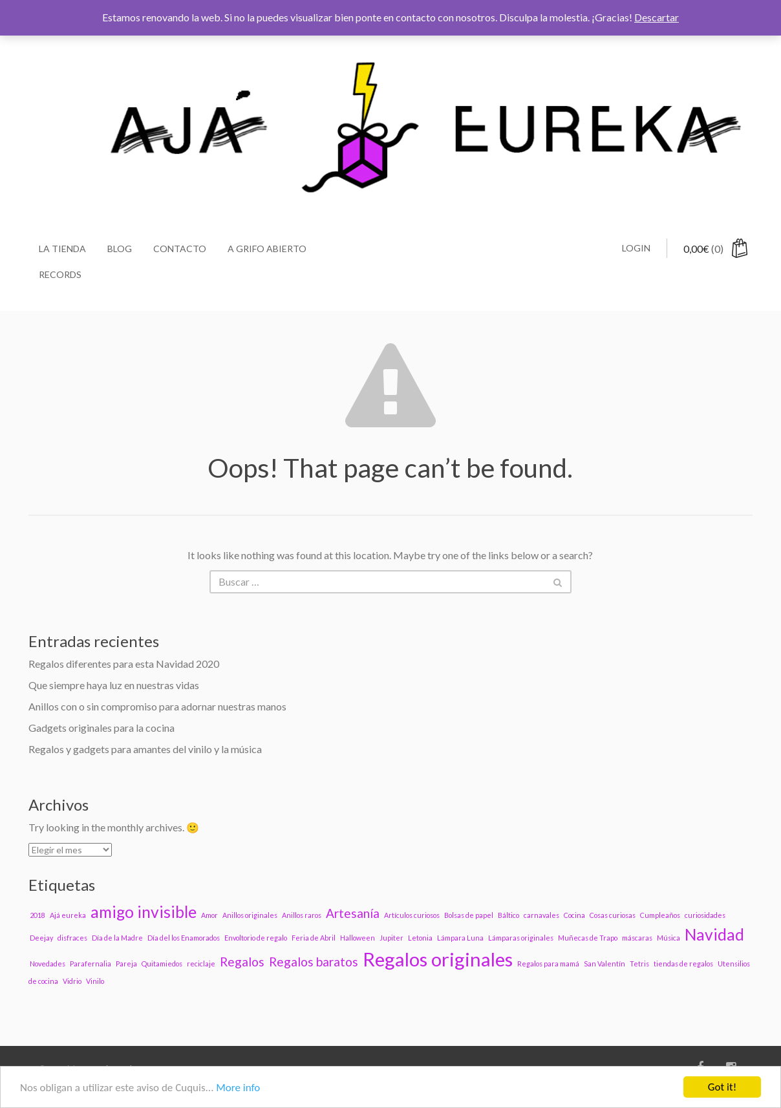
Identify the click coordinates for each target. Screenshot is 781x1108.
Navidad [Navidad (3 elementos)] (714, 934)
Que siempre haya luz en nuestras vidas (113, 685)
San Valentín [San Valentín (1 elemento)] (604, 963)
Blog (119, 248)
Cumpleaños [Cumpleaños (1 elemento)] (660, 915)
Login (636, 247)
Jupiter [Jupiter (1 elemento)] (391, 937)
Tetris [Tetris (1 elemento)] (639, 963)
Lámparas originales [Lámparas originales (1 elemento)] (520, 937)
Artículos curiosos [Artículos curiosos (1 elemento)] (412, 915)
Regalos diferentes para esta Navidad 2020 (123, 663)
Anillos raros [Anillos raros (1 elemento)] (301, 915)
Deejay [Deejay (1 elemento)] (41, 937)
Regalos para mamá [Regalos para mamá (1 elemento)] (548, 963)
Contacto (179, 248)
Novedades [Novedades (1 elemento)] (47, 963)
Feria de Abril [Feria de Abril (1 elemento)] (314, 937)
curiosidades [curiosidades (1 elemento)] (705, 915)
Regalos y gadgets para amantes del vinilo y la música (145, 749)
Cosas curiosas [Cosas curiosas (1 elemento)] (613, 915)
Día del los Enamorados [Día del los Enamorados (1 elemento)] (183, 937)
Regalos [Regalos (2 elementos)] (242, 961)
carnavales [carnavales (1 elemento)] (541, 915)
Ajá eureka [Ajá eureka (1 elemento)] (68, 915)
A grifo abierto (267, 248)
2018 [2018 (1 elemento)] (37, 915)
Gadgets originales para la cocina (101, 727)
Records (60, 274)
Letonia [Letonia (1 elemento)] (420, 937)
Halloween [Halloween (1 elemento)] (357, 937)
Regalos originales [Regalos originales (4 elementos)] (438, 959)
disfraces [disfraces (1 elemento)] (72, 937)
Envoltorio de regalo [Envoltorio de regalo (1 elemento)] (255, 937)
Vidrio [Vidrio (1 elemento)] (72, 981)
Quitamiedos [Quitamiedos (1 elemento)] (162, 963)
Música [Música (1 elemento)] (668, 937)
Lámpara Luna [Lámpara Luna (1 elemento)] (460, 937)
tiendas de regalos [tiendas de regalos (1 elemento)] (683, 963)
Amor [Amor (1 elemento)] (209, 915)
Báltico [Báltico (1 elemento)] (508, 915)
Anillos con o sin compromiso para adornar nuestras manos (157, 706)
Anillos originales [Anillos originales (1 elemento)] (249, 915)
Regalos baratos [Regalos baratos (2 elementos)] (313, 961)
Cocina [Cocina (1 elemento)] (574, 915)
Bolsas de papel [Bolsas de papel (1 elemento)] (468, 915)
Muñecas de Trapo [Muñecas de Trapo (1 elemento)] (587, 937)
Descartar (656, 17)
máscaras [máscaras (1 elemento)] (637, 937)
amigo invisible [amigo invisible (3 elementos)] (144, 911)
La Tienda (62, 248)
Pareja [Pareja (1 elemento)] (126, 963)
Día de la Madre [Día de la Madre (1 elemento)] (117, 937)
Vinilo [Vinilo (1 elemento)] (95, 981)
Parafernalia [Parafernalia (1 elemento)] (90, 963)
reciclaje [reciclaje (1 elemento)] (201, 963)
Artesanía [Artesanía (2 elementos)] (353, 913)
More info (238, 1087)
